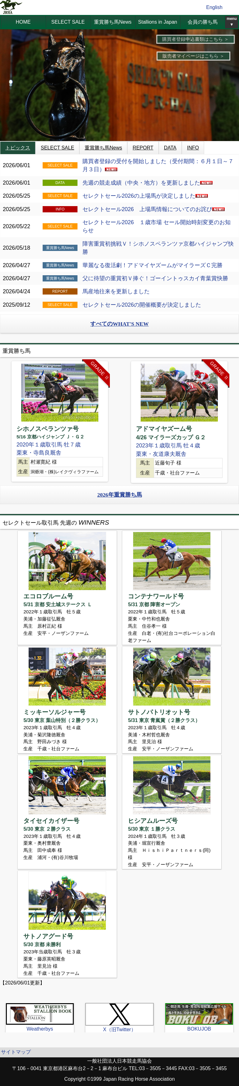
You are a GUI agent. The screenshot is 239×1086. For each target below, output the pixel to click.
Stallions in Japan (157, 22)
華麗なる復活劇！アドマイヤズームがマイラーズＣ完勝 (152, 265)
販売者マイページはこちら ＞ (193, 56)
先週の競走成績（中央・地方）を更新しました (147, 183)
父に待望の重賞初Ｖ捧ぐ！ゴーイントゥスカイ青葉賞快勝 (155, 278)
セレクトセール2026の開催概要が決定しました (141, 305)
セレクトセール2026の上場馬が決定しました (145, 196)
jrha (11, 7)
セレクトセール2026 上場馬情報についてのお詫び (153, 209)
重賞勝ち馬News (112, 22)
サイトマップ (16, 1052)
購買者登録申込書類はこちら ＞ (195, 39)
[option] (60, 421)
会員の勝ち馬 (203, 22)
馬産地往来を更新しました (116, 291)
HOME (23, 22)
